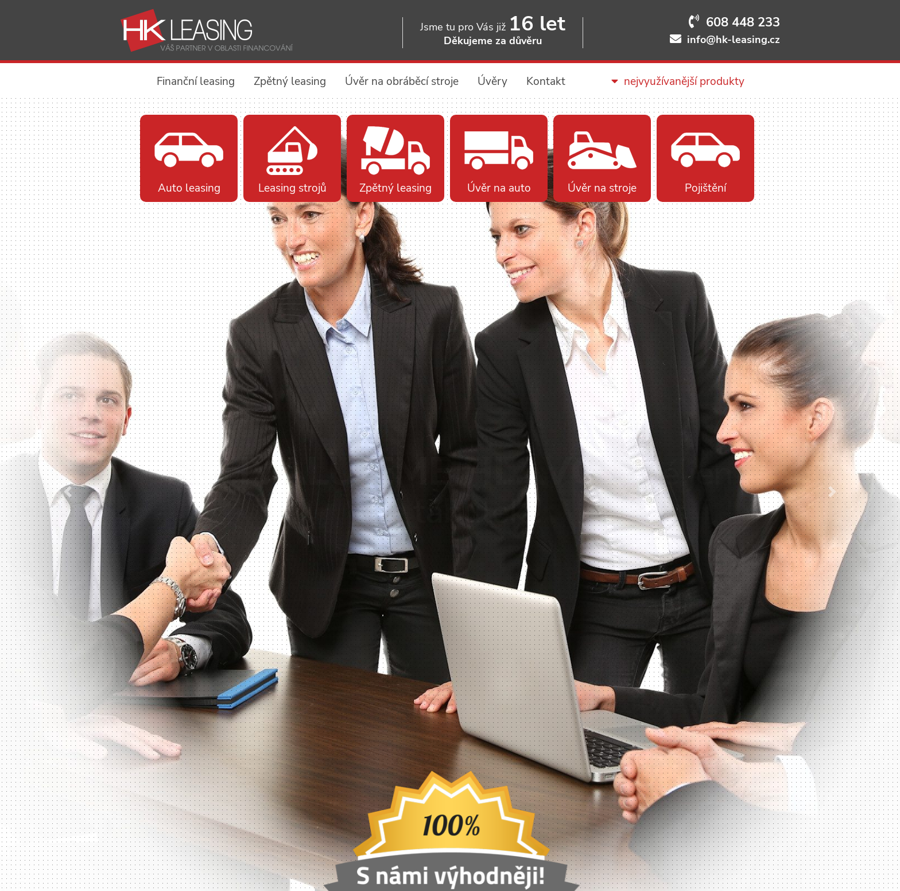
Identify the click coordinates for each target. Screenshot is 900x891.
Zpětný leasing (290, 81)
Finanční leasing (196, 81)
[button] (67, 491)
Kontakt (545, 81)
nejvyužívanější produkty (677, 81)
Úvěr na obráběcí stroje (402, 81)
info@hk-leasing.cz (733, 39)
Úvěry (492, 81)
